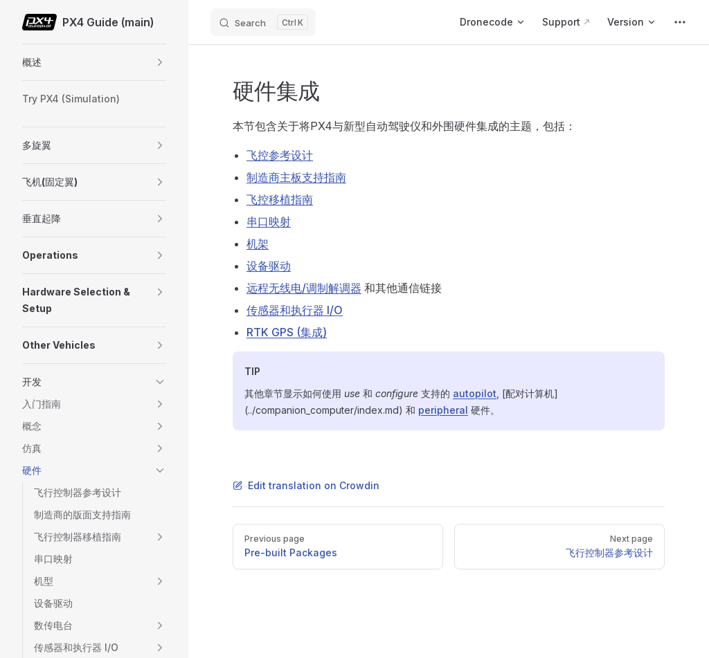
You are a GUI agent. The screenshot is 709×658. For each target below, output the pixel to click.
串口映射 (268, 221)
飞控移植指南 (279, 199)
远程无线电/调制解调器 (303, 288)
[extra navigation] (680, 22)
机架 (257, 243)
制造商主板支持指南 (296, 177)
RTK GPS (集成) (286, 332)
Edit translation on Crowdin (306, 485)
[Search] (263, 22)
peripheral (443, 410)
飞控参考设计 (279, 155)
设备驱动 (268, 266)
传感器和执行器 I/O (294, 310)
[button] (160, 62)
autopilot (474, 393)
